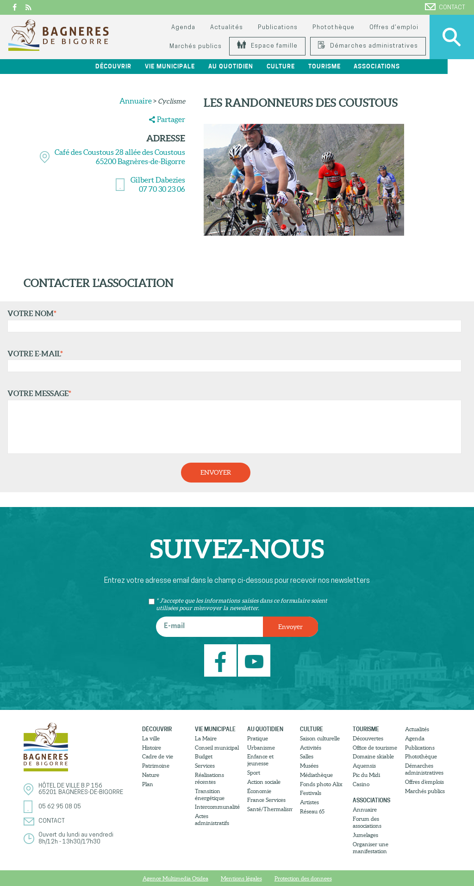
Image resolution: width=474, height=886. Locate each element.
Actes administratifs (212, 819)
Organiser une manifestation (370, 847)
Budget (203, 756)
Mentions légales (241, 878)
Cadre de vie (157, 756)
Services (205, 766)
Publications (278, 27)
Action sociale (264, 782)
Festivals (310, 793)
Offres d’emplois (424, 782)
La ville (151, 738)
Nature (150, 775)
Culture (304, 66)
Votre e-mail (232, 361)
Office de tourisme (375, 747)
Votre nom (232, 320)
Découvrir (137, 66)
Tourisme (348, 66)
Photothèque (333, 27)
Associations (401, 66)
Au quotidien (254, 66)
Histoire (151, 747)
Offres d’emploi (393, 27)
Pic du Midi (366, 775)
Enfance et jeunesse (260, 759)
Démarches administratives (368, 46)
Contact (445, 7)
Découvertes (368, 738)
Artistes (309, 802)
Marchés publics (195, 46)
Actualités (226, 27)
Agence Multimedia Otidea (175, 878)
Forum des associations (367, 822)
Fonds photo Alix (321, 784)
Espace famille (267, 46)
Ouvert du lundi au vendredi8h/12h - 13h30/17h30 (75, 838)
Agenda (183, 27)
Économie (259, 791)
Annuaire (135, 101)
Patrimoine (155, 766)
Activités (310, 747)
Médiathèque (316, 775)
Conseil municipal (217, 747)
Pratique (257, 738)
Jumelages (365, 835)
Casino (361, 784)
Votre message (232, 421)
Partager (171, 119)
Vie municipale (194, 66)
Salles (306, 756)
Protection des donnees (303, 878)
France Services (266, 800)
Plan (147, 784)
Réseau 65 (312, 811)
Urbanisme (261, 747)
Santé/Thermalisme (270, 809)
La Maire (206, 738)
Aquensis (364, 766)
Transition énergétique (210, 794)
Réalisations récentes (209, 778)
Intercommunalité (217, 807)
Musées (309, 766)
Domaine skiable (373, 756)
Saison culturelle (320, 738)
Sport (253, 773)
